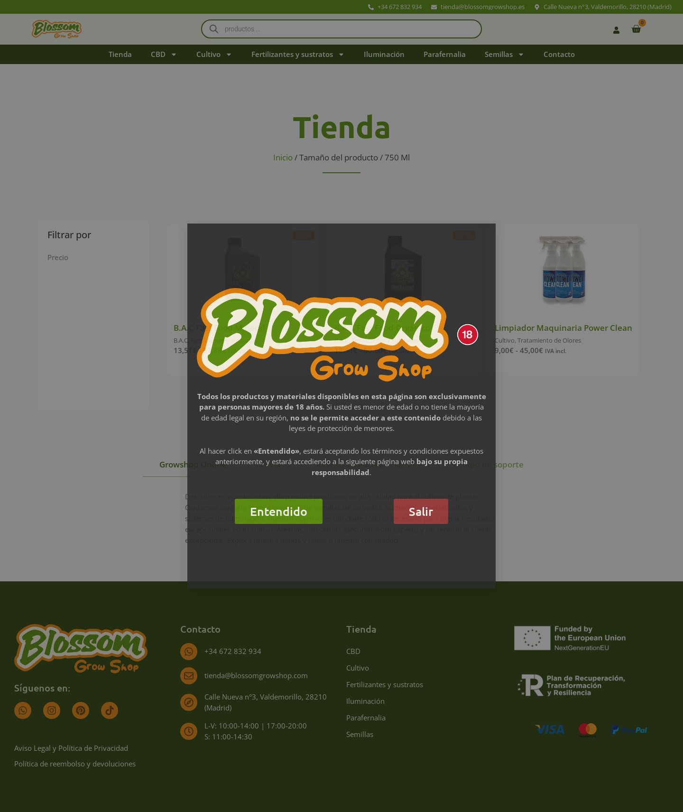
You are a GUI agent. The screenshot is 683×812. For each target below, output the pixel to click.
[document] (341, 406)
